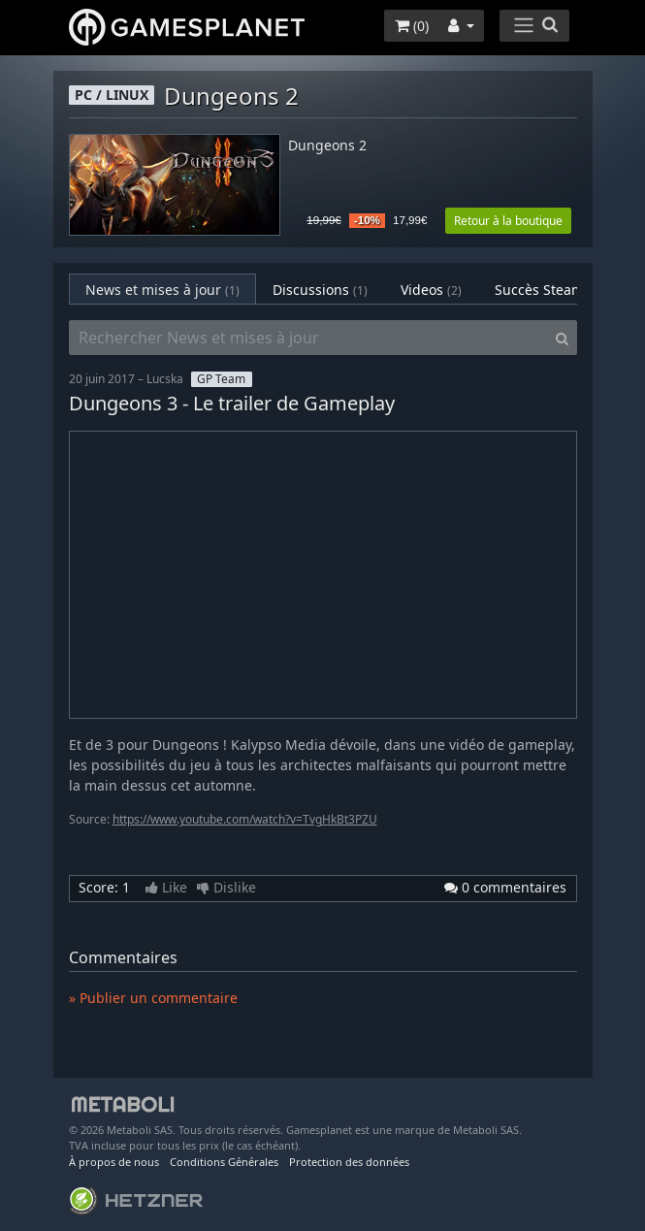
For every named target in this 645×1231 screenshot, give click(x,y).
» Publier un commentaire (153, 997)
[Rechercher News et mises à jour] (308, 337)
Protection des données (349, 1161)
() (412, 25)
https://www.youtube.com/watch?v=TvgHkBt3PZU (245, 819)
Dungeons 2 (327, 146)
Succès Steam (552, 289)
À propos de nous (114, 1161)
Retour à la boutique (508, 220)
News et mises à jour (162, 289)
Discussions (320, 289)
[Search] (562, 337)
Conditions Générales (224, 1161)
